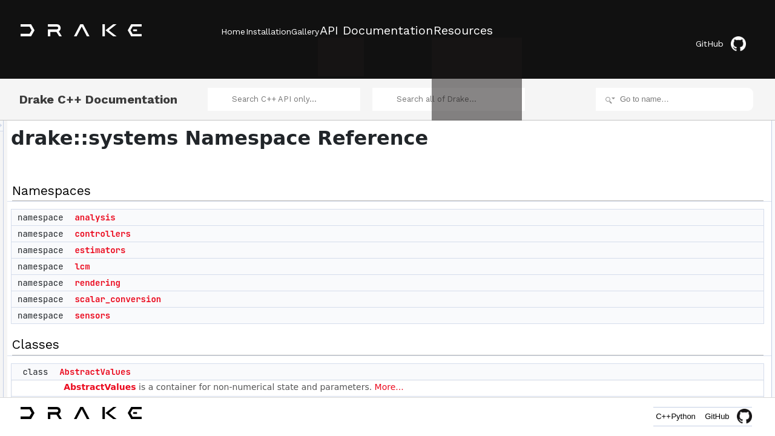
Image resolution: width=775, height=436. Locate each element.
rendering (249, 268)
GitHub (729, 31)
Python (674, 416)
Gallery (341, 31)
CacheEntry (669, 379)
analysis (246, 202)
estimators (251, 235)
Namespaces (661, 112)
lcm (233, 251)
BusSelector (669, 339)
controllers (254, 219)
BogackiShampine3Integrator (697, 312)
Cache (660, 366)
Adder (223, 389)
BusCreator (668, 326)
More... (540, 372)
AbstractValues (246, 356)
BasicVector (669, 299)
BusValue (665, 352)
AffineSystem (671, 259)
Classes (653, 219)
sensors (244, 301)
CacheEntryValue (678, 392)
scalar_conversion (269, 284)
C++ (636, 416)
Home (233, 31)
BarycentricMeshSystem (689, 286)
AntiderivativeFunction (685, 272)
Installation (286, 31)
